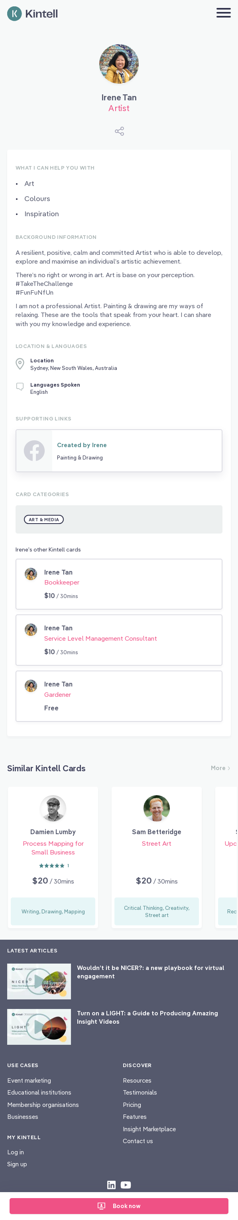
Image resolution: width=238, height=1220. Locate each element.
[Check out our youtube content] (125, 1184)
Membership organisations (43, 1105)
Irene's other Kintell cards (48, 549)
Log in (15, 1152)
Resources (137, 1080)
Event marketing (29, 1080)
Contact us (138, 1141)
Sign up (17, 1164)
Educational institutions (39, 1092)
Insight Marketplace (149, 1129)
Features (135, 1116)
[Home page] (32, 13)
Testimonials (140, 1092)
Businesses (22, 1116)
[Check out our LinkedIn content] (111, 1184)
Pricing (132, 1105)
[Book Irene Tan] (119, 66)
